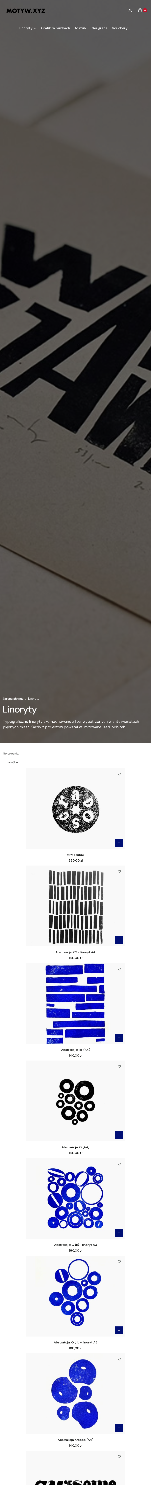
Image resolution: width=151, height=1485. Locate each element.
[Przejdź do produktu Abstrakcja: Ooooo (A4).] (75, 1393)
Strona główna (13, 699)
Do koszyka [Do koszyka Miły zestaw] (119, 842)
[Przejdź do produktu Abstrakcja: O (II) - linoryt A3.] (75, 1198)
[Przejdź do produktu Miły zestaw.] (75, 808)
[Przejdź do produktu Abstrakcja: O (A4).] (75, 1101)
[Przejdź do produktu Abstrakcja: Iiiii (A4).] (75, 1003)
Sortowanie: (11, 753)
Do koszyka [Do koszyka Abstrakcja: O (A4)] (119, 1135)
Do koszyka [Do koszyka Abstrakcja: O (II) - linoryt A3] (119, 1232)
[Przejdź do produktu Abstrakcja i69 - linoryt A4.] (75, 906)
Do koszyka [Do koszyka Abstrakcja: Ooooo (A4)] (119, 1427)
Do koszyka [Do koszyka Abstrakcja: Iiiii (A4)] (119, 1037)
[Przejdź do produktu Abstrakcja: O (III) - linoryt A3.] (75, 1296)
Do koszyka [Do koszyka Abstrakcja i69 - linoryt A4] (119, 940)
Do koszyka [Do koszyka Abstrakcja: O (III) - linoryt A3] (119, 1330)
